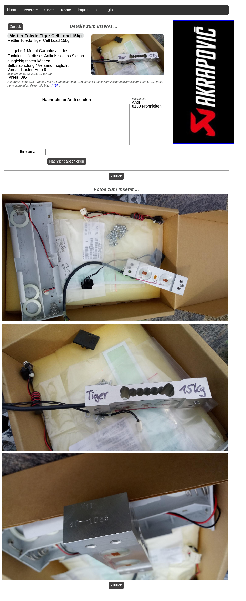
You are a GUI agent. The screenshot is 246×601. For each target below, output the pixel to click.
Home (12, 10)
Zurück (15, 27)
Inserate (31, 10)
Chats (49, 10)
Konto (66, 10)
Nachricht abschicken (66, 161)
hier (54, 85)
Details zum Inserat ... (93, 26)
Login (108, 10)
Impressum (87, 10)
